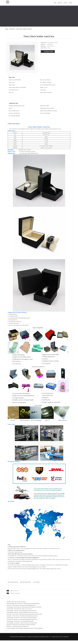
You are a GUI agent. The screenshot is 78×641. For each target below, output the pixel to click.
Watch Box (12, 29)
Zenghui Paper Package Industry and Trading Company (38, 637)
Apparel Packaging (10, 604)
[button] (8, 58)
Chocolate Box (17, 618)
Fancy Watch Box (36, 582)
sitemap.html (65, 637)
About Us (60, 2)
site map (61, 637)
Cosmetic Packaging (11, 628)
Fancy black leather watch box (24, 29)
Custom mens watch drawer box (15, 593)
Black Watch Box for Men (25, 582)
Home (55, 2)
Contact (70, 2)
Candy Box (16, 611)
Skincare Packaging (19, 628)
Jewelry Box (9, 605)
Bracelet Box (14, 620)
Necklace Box (15, 625)
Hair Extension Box (19, 604)
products (66, 2)
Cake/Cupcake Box (17, 607)
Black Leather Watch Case (13, 582)
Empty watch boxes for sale (14, 591)
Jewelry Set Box (15, 605)
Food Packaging (10, 607)
